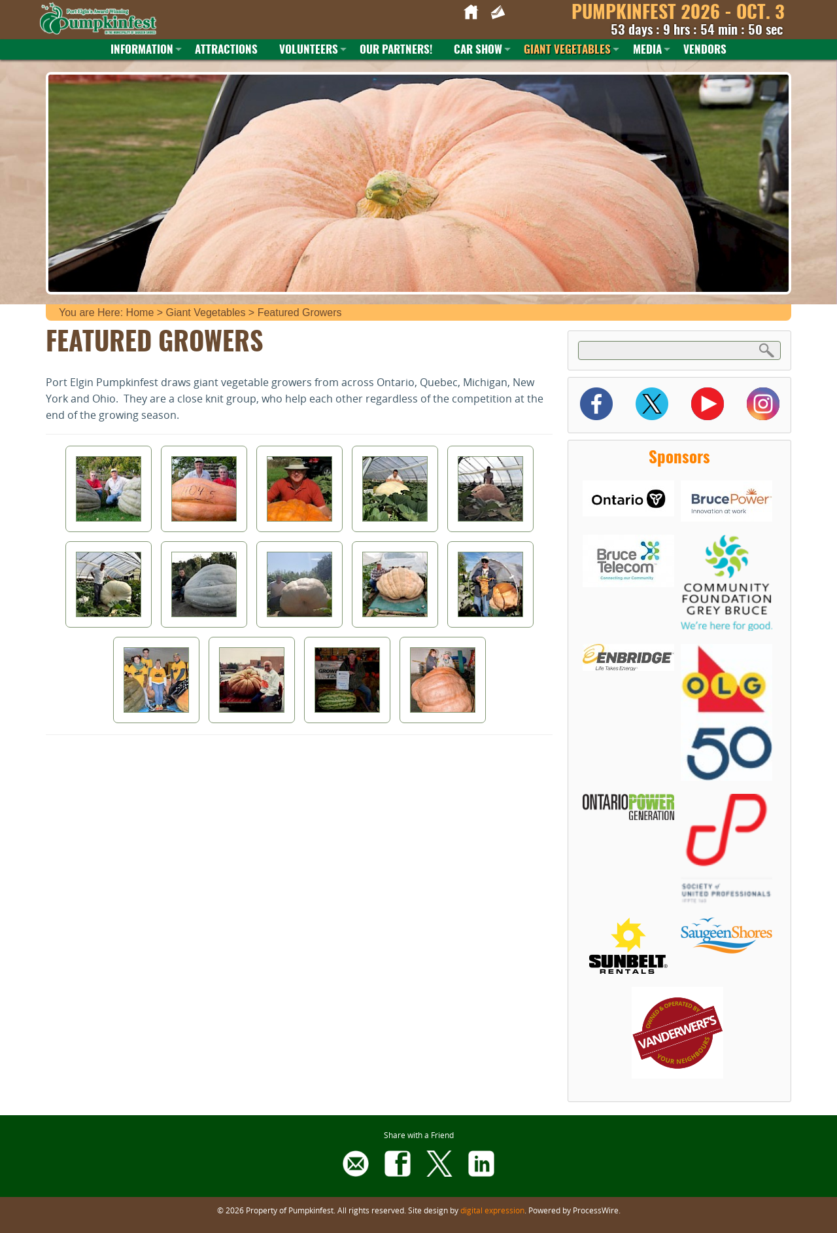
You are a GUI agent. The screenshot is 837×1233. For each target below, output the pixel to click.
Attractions (226, 50)
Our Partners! (396, 50)
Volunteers (308, 50)
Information (142, 50)
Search (767, 349)
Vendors (704, 50)
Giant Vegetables (567, 50)
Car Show (478, 50)
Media (647, 50)
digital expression (492, 1210)
